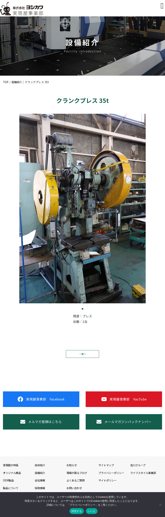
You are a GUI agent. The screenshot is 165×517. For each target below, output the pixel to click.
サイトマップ (106, 470)
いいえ (92, 511)
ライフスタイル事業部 (144, 477)
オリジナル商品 (12, 477)
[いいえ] (160, 505)
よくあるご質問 (76, 485)
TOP (6, 82)
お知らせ (72, 470)
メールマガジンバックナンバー (124, 425)
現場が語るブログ (78, 477)
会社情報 (40, 485)
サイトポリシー (108, 485)
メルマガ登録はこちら (41, 425)
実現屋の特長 (11, 470)
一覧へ (82, 354)
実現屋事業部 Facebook (41, 400)
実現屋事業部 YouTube (124, 400)
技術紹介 (40, 470)
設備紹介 (17, 82)
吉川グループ (138, 470)
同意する (76, 511)
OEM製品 (8, 485)
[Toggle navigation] (162, 6)
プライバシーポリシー (112, 477)
